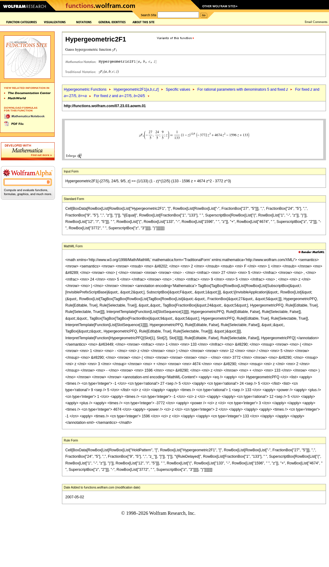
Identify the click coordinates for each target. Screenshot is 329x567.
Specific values (178, 89)
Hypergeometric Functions (85, 89)
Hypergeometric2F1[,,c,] (136, 89)
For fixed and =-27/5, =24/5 (119, 96)
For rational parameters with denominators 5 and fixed (242, 89)
